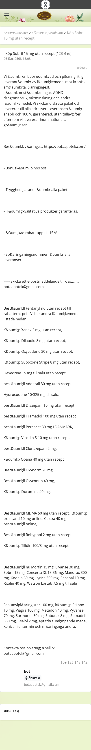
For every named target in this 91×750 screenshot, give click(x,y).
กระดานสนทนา (16, 32)
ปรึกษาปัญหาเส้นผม (47, 32)
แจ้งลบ (82, 67)
